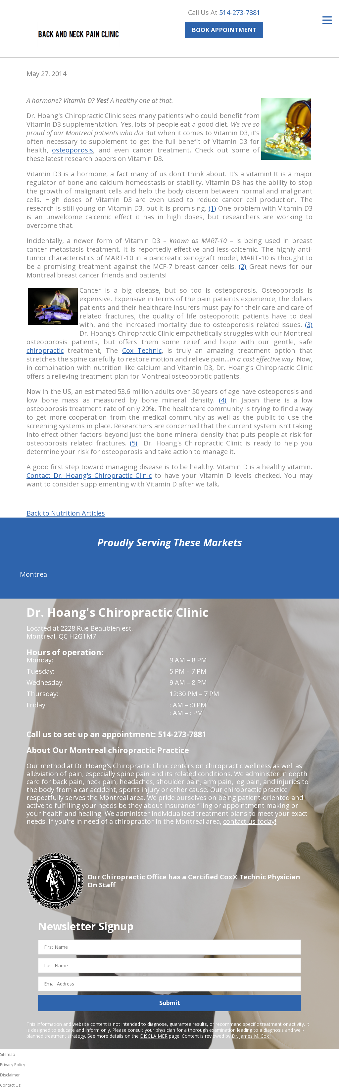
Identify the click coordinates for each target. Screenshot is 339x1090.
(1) (212, 208)
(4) (222, 400)
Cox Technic (142, 350)
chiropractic (45, 350)
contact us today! (249, 821)
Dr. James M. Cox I (251, 1036)
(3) (309, 324)
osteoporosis (72, 150)
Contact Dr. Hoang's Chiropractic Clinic (89, 475)
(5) (133, 443)
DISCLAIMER (154, 1036)
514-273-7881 (239, 12)
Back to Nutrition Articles (65, 513)
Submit (169, 1003)
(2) (242, 266)
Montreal (34, 574)
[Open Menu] (327, 20)
